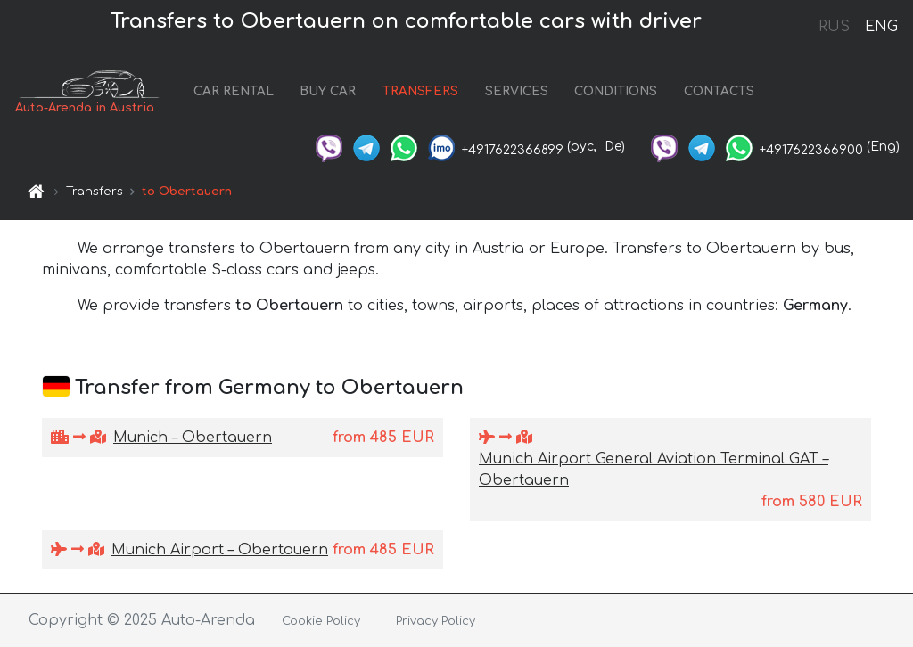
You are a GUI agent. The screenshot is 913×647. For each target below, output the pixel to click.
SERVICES (516, 91)
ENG (881, 27)
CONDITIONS (615, 91)
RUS (834, 27)
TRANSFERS (420, 91)
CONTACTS (719, 91)
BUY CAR (328, 91)
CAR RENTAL (233, 91)
